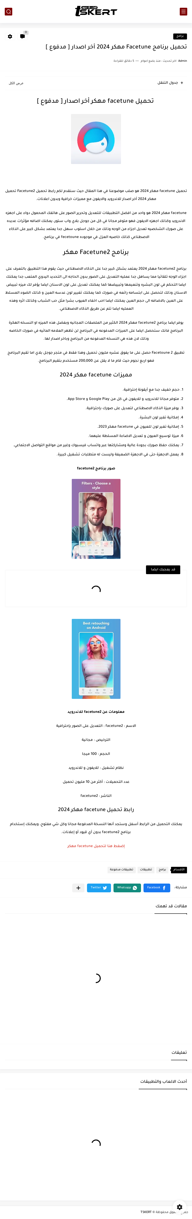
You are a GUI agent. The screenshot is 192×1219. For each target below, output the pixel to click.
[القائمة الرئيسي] (183, 11)
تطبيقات (146, 870)
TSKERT (146, 1212)
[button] (157, 888)
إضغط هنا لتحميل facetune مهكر (96, 847)
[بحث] (8, 11)
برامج (180, 36)
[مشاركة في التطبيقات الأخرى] (78, 888)
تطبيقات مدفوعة (121, 870)
